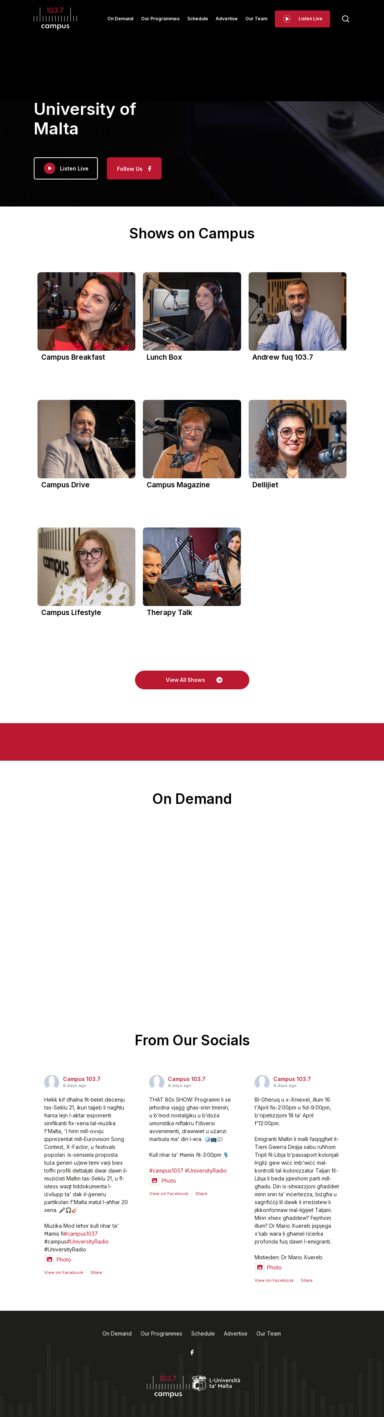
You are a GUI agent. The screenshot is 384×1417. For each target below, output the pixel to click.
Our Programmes (161, 1333)
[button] (192, 680)
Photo (57, 1259)
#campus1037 (81, 1233)
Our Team (268, 1333)
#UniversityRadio (88, 1241)
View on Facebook (63, 1272)
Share (96, 1272)
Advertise (236, 1333)
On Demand (117, 1333)
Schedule (203, 1333)
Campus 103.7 (81, 1079)
